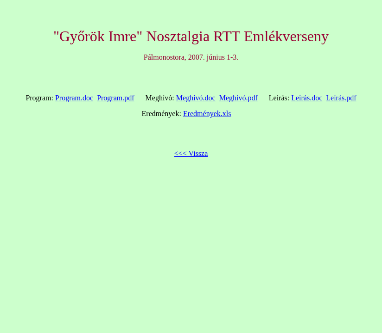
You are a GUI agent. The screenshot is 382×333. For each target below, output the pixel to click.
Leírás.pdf (341, 98)
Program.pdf (115, 98)
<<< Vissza (191, 153)
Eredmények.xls (207, 113)
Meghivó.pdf (238, 98)
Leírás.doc (306, 98)
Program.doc (74, 98)
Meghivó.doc (196, 98)
